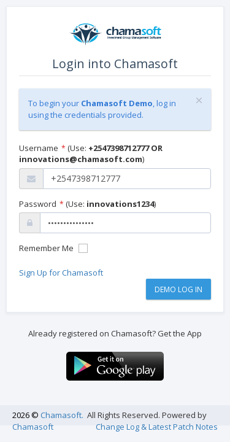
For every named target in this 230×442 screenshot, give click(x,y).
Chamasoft (32, 426)
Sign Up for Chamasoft (61, 272)
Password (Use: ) (87, 203)
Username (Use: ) (91, 153)
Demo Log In (178, 289)
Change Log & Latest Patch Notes (157, 426)
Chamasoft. (61, 415)
